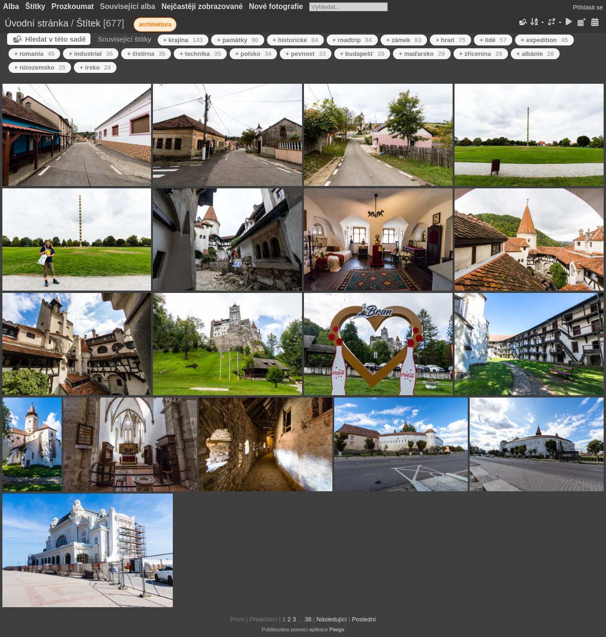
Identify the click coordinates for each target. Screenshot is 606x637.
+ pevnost (305, 53)
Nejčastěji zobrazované (202, 6)
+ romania (34, 53)
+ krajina (183, 40)
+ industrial (91, 53)
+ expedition (544, 40)
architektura (155, 24)
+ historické (295, 40)
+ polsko (253, 53)
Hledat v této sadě (55, 39)
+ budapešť (362, 53)
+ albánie (535, 53)
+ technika (200, 53)
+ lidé (493, 40)
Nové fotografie (276, 6)
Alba (11, 6)
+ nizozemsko (39, 67)
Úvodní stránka (37, 23)
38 (307, 619)
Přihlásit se (588, 7)
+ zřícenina (480, 53)
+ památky (237, 40)
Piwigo (336, 629)
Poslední (364, 619)
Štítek (88, 23)
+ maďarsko (422, 53)
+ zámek (403, 40)
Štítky (35, 6)
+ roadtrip (352, 40)
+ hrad (450, 40)
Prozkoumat (73, 6)
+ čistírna (146, 53)
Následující (331, 619)
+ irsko (95, 67)
